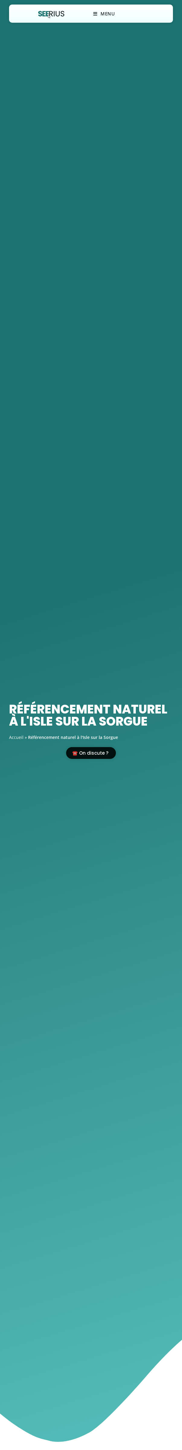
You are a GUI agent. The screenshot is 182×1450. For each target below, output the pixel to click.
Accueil (16, 737)
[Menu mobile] (104, 14)
